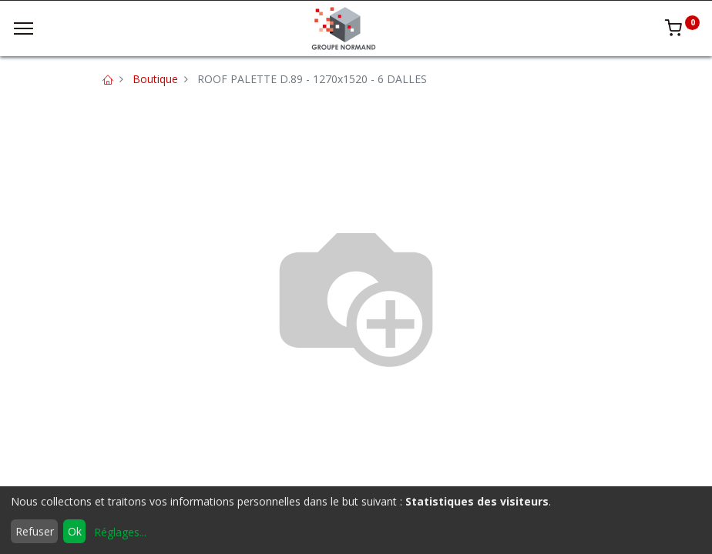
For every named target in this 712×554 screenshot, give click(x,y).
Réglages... (120, 532)
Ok (75, 531)
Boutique (155, 79)
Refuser (34, 531)
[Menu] (23, 28)
